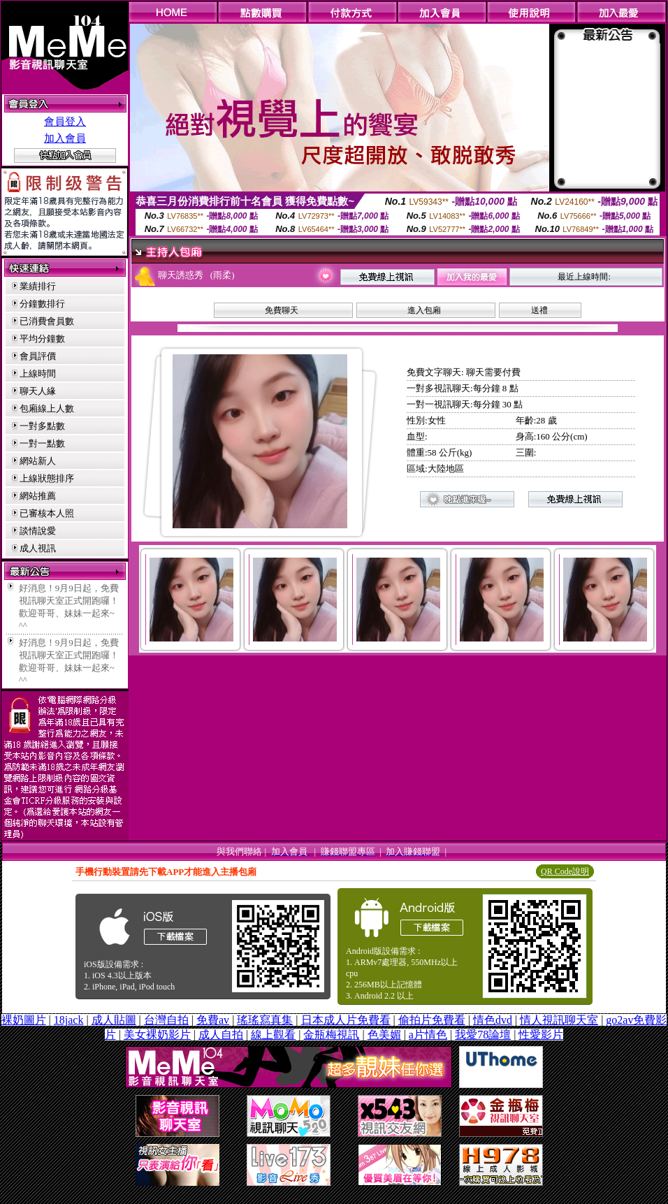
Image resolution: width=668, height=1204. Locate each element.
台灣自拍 (166, 1020)
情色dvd (492, 1020)
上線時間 (38, 373)
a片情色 (428, 1034)
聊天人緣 (38, 391)
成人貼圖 (114, 1020)
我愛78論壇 (483, 1034)
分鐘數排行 (42, 303)
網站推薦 (38, 496)
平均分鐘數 (42, 338)
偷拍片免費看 (431, 1020)
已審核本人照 (47, 513)
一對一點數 (42, 443)
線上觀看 (273, 1034)
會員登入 (65, 121)
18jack (69, 1020)
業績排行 (38, 286)
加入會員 (65, 138)
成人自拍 (220, 1034)
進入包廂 (424, 310)
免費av (212, 1020)
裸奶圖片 (23, 1020)
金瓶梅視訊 (331, 1034)
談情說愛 (38, 530)
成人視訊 (38, 548)
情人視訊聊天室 (559, 1020)
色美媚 (384, 1034)
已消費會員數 (47, 321)
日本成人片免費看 (346, 1020)
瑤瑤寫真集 (265, 1020)
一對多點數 (42, 426)
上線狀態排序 (47, 478)
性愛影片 (540, 1034)
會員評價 (38, 356)
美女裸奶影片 (157, 1034)
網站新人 (38, 461)
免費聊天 (281, 310)
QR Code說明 (565, 871)
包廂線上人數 (47, 408)
